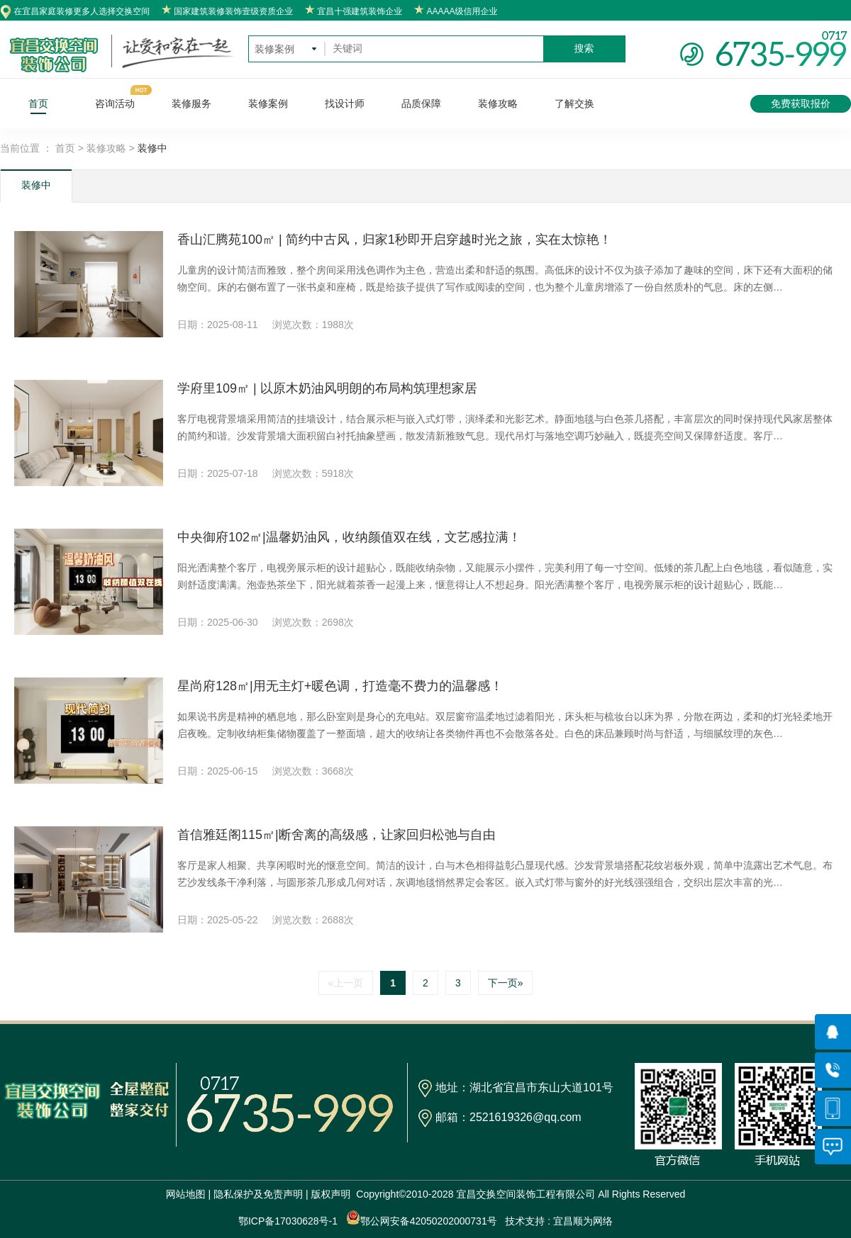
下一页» (505, 983)
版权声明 (331, 1194)
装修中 (36, 185)
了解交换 (574, 103)
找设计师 (345, 103)
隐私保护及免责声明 (258, 1194)
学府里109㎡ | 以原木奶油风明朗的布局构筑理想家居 (327, 388)
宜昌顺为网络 (583, 1221)
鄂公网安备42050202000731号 (421, 1218)
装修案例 (268, 103)
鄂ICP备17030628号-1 (288, 1221)
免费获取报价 (800, 103)
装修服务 (191, 103)
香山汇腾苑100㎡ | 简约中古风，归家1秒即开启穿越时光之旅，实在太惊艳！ (394, 239)
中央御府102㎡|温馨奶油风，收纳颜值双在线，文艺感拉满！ (349, 537)
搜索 (584, 48)
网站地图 (186, 1194)
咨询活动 (115, 103)
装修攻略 (498, 103)
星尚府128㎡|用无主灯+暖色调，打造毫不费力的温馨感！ (340, 686)
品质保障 (421, 103)
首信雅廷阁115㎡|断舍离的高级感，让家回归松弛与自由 (336, 835)
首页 (38, 103)
